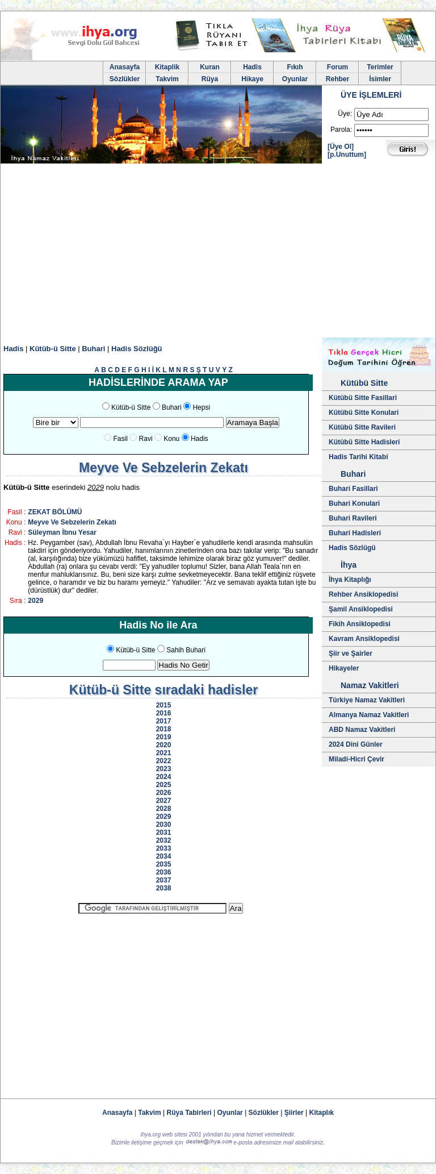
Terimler (380, 67)
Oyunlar (295, 79)
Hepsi (201, 407)
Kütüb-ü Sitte (53, 348)
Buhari (93, 348)
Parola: (341, 130)
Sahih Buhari (186, 650)
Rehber (337, 79)
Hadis (252, 67)
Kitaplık (321, 1113)
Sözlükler (125, 79)
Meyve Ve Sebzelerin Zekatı (72, 522)
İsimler (380, 79)
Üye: (345, 114)
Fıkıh (295, 67)
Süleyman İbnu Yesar (62, 532)
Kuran (210, 67)
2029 (35, 601)
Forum (337, 67)
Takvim (167, 79)
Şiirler (294, 1113)
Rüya (210, 79)
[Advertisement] (218, 252)
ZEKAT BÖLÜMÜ (55, 512)
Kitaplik (167, 67)
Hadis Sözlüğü (136, 348)
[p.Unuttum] (347, 155)
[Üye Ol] (341, 147)
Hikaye (252, 79)
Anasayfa (125, 67)
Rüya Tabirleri (189, 1113)
